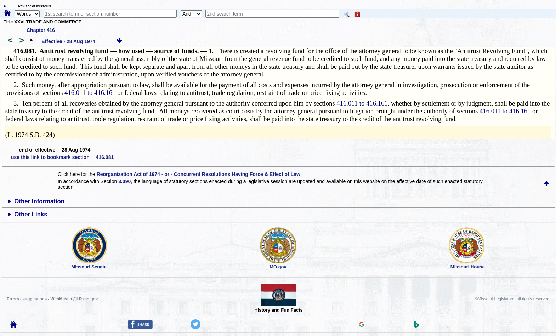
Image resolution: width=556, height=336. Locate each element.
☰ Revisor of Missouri (29, 6)
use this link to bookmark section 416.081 (62, 157)
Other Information (39, 201)
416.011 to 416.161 (89, 92)
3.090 (124, 181)
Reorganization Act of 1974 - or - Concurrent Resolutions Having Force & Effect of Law (198, 174)
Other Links (30, 214)
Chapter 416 (41, 30)
